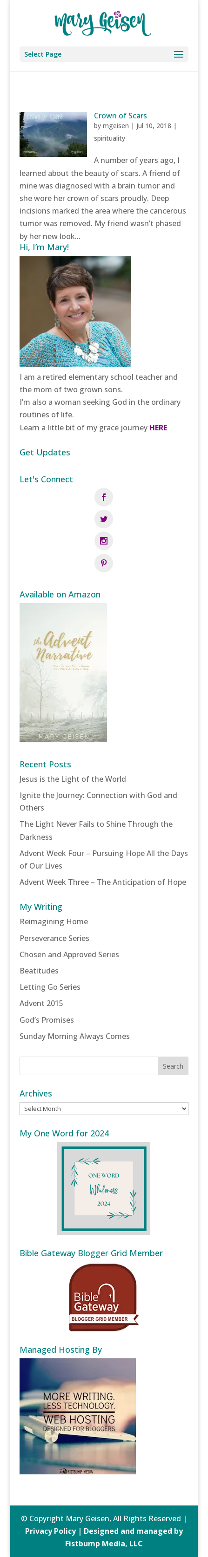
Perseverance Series (54, 938)
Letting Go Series (50, 987)
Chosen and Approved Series (69, 954)
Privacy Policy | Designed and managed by (104, 1531)
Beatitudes (39, 971)
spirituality (109, 138)
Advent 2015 (41, 1003)
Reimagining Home (54, 921)
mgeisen (116, 125)
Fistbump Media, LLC (104, 1543)
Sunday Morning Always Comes (75, 1036)
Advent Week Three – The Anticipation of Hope (103, 882)
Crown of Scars (120, 115)
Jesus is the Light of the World (73, 779)
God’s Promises (47, 1020)
